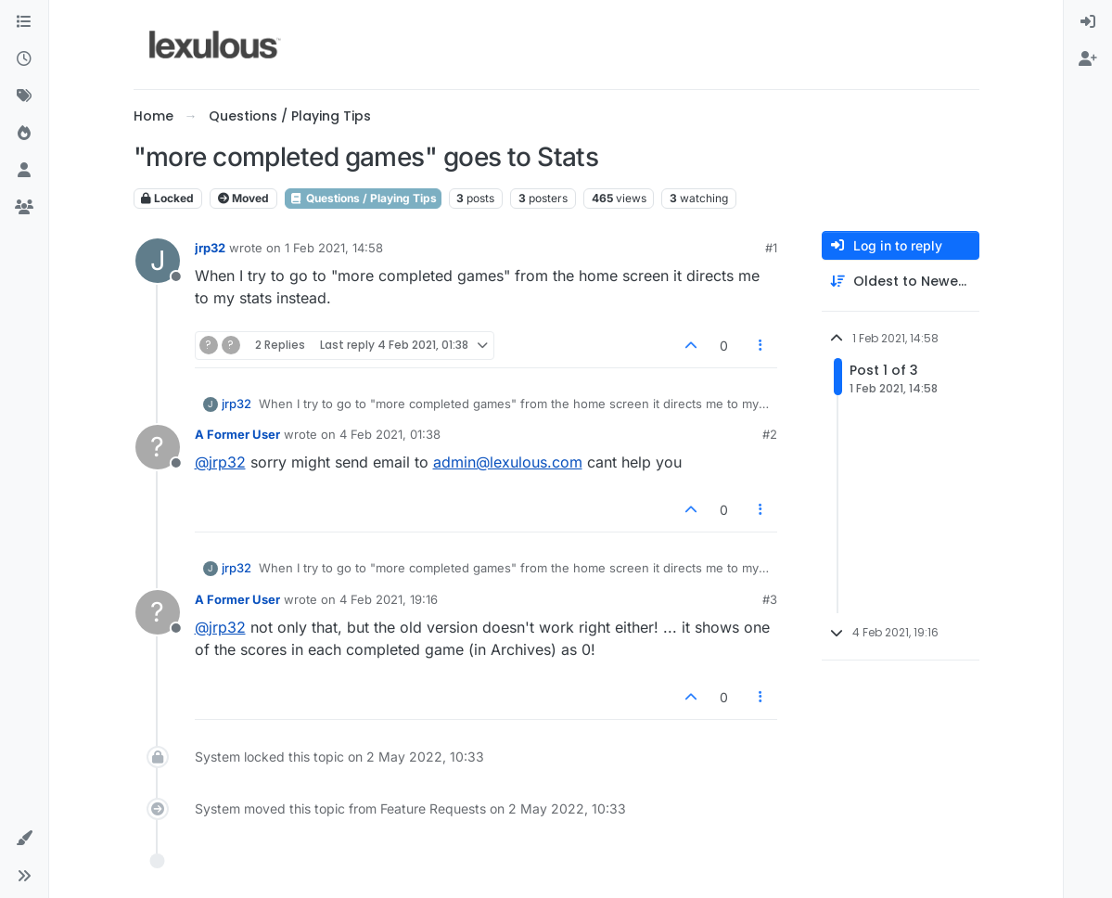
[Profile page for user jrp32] (157, 260)
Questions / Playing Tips (363, 198)
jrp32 (210, 247)
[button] (24, 838)
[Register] (1088, 59)
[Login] (1088, 22)
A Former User (237, 434)
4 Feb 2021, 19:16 (388, 599)
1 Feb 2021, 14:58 (334, 247)
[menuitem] (1088, 22)
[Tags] (24, 96)
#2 (769, 434)
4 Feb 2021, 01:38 (390, 434)
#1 (771, 247)
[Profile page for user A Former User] (157, 447)
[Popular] (24, 133)
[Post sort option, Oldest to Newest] (900, 281)
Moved (243, 198)
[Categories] (24, 22)
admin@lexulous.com (507, 462)
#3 (769, 599)
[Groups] (24, 208)
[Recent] (24, 59)
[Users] (24, 171)
